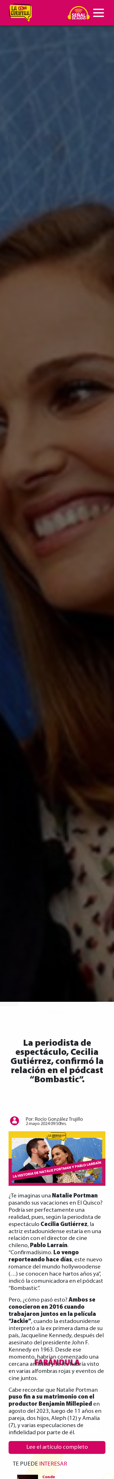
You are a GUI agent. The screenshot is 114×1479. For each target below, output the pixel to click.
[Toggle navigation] (98, 12)
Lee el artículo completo (57, 1447)
